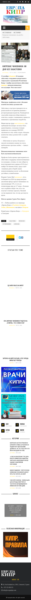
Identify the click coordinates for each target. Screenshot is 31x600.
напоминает (18, 177)
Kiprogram (25, 211)
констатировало (20, 123)
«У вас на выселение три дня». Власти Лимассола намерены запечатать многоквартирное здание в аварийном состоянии (19, 460)
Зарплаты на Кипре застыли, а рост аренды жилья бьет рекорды (15, 359)
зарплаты (16, 224)
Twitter (3, 207)
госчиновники (7, 224)
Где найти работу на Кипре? (16, 285)
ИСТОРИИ (17, 33)
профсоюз (22, 221)
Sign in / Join (6, 2)
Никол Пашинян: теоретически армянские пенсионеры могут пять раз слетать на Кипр (19, 472)
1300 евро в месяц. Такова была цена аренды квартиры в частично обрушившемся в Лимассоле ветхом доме (20, 483)
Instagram (22, 205)
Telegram (25, 207)
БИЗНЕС (12, 362)
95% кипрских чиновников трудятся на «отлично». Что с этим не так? (15, 322)
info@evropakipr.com (9, 590)
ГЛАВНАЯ (7, 33)
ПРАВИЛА (11, 288)
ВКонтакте (10, 207)
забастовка (12, 221)
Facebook (16, 205)
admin (13, 597)
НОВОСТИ (12, 325)
